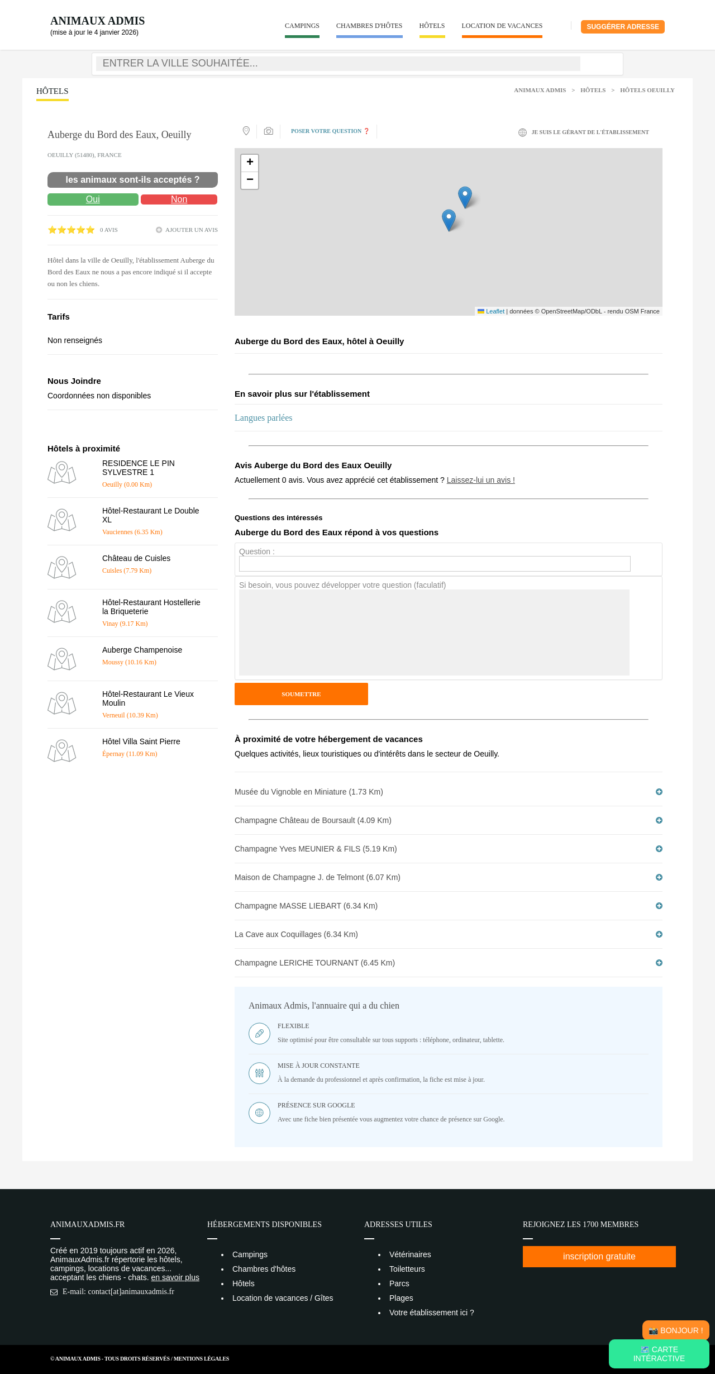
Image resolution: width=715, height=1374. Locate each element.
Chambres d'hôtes (369, 26)
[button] (449, 220)
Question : (257, 551)
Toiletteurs (407, 1268)
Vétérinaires (410, 1254)
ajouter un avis (191, 229)
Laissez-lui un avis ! (481, 480)
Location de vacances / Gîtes (282, 1298)
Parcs (399, 1283)
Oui (93, 199)
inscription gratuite (599, 1256)
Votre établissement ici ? (431, 1312)
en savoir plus (175, 1277)
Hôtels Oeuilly (647, 90)
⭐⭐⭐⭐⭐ (71, 230)
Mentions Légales (201, 1359)
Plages (401, 1298)
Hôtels (432, 26)
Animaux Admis (97, 21)
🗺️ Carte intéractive (659, 1354)
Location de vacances (502, 26)
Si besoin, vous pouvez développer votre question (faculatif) (342, 585)
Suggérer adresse (623, 27)
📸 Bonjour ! (676, 1330)
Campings (302, 26)
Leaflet (491, 311)
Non (179, 199)
